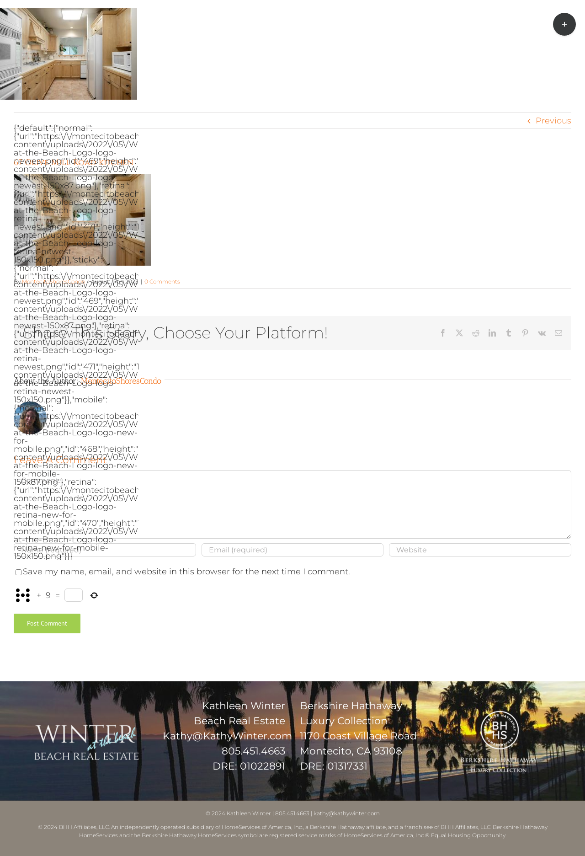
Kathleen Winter (249, 813)
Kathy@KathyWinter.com (227, 736)
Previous (553, 121)
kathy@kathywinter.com (347, 813)
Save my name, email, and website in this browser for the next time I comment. (186, 572)
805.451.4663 (253, 751)
